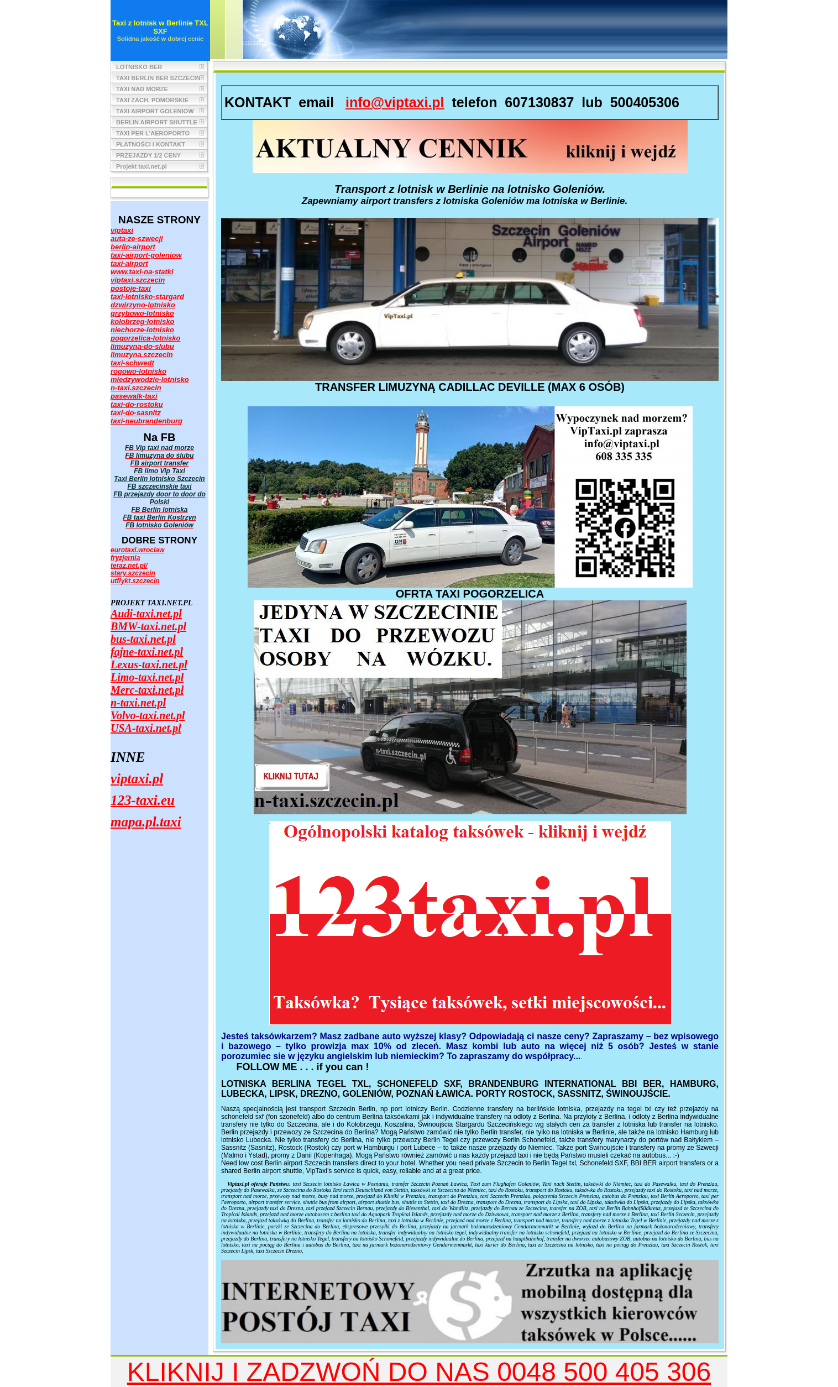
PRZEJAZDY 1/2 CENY (148, 155)
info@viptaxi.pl (394, 102)
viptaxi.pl (137, 778)
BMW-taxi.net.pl (148, 626)
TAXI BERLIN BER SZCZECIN (158, 78)
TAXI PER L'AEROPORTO (153, 133)
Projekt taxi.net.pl (141, 166)
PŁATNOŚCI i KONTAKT (150, 144)
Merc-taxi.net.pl (147, 690)
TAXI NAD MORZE (142, 89)
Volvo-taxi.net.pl (148, 715)
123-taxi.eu (143, 800)
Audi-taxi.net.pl (146, 614)
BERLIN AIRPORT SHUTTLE (156, 122)
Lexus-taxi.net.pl (149, 664)
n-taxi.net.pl (138, 703)
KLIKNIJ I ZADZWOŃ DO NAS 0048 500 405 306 (419, 1371)
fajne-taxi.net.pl (147, 652)
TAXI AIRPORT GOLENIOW (155, 111)
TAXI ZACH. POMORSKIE (152, 100)
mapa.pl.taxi (146, 821)
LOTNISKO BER (139, 67)
